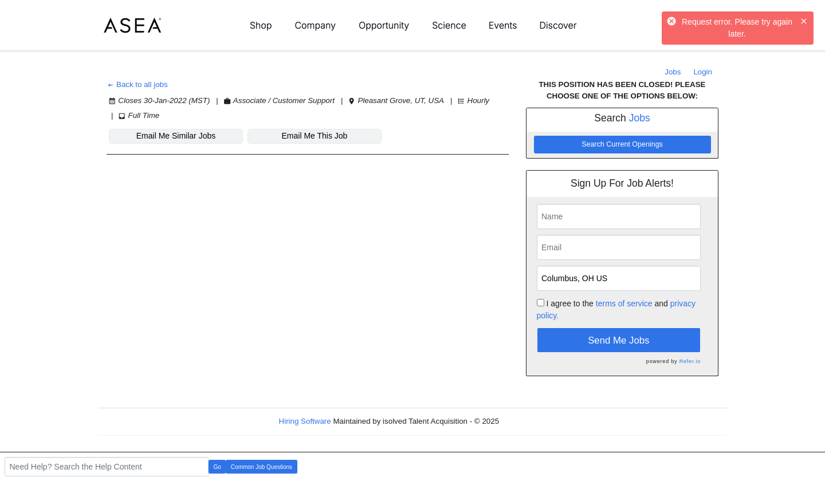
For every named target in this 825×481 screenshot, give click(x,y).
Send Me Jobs (618, 340)
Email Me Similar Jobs (175, 135)
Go (217, 467)
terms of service (624, 303)
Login (702, 72)
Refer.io (690, 361)
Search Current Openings (622, 144)
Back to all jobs (137, 84)
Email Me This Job (315, 135)
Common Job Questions (261, 467)
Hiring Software (305, 421)
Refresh (533, 421)
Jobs (673, 72)
